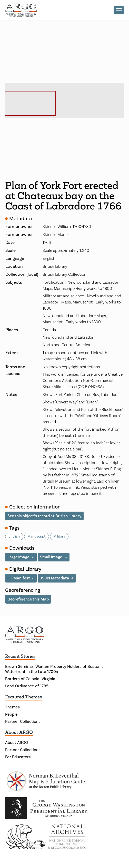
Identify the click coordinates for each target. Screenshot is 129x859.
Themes (12, 707)
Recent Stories (20, 656)
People (11, 714)
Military (59, 536)
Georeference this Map (28, 599)
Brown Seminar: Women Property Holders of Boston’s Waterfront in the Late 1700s (54, 669)
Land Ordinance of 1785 (26, 686)
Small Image (51, 557)
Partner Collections (23, 721)
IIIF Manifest (18, 578)
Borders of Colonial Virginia (30, 678)
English (14, 536)
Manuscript (36, 536)
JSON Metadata (54, 578)
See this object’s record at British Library (44, 515)
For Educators (18, 757)
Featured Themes (23, 697)
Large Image (18, 557)
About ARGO (19, 732)
